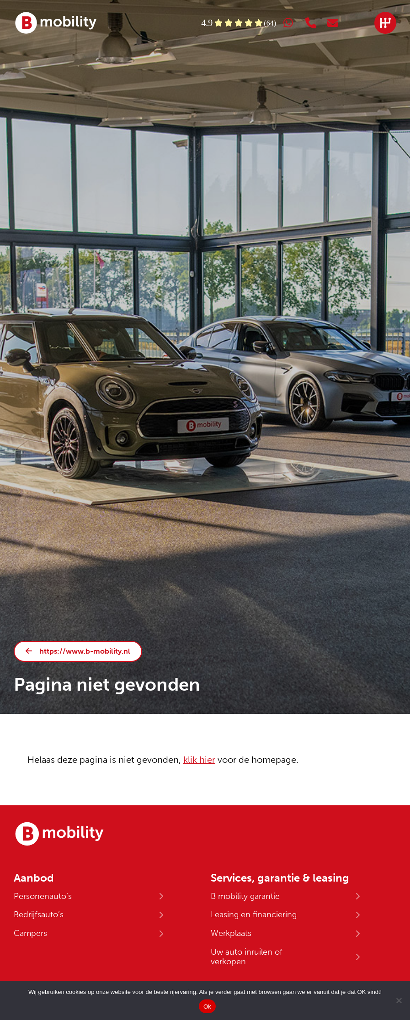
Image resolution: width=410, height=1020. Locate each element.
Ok (207, 1006)
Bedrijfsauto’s (39, 914)
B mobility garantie (245, 896)
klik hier (199, 759)
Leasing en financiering (254, 914)
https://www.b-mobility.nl (84, 651)
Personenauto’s (43, 896)
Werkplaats (231, 933)
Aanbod (34, 878)
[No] (398, 1000)
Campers (30, 933)
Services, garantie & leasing (280, 878)
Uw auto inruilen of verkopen (246, 957)
